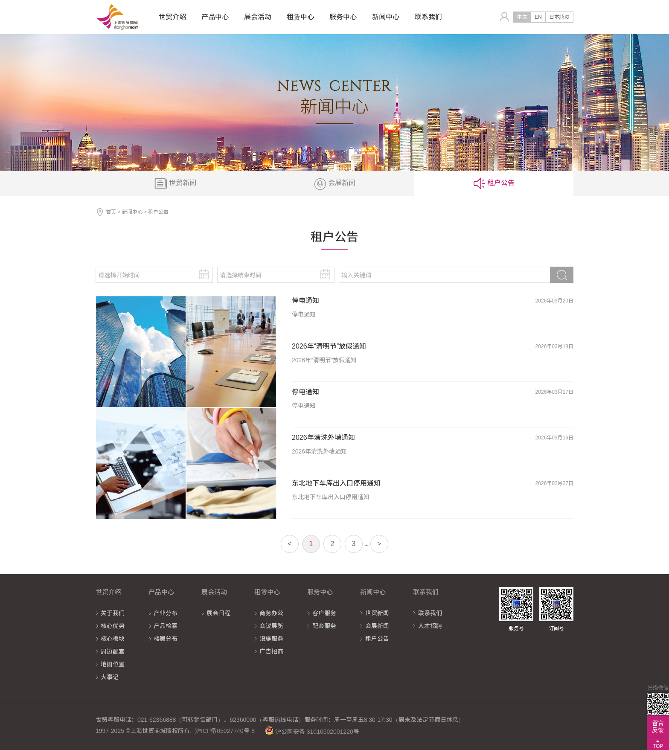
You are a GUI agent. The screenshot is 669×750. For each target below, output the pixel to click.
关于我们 (113, 613)
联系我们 (430, 613)
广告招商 (271, 651)
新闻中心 (132, 212)
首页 (111, 212)
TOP (658, 746)
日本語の (559, 17)
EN (538, 17)
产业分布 (165, 613)
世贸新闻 (377, 613)
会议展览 (271, 625)
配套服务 (324, 625)
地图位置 (113, 664)
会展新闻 (377, 625)
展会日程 (218, 613)
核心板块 (113, 638)
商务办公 (271, 613)
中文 (522, 17)
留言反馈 (658, 726)
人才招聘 (430, 625)
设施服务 (271, 638)
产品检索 (165, 625)
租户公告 (377, 638)
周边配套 (113, 651)
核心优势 (113, 625)
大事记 (110, 677)
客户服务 (324, 613)
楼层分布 (165, 638)
